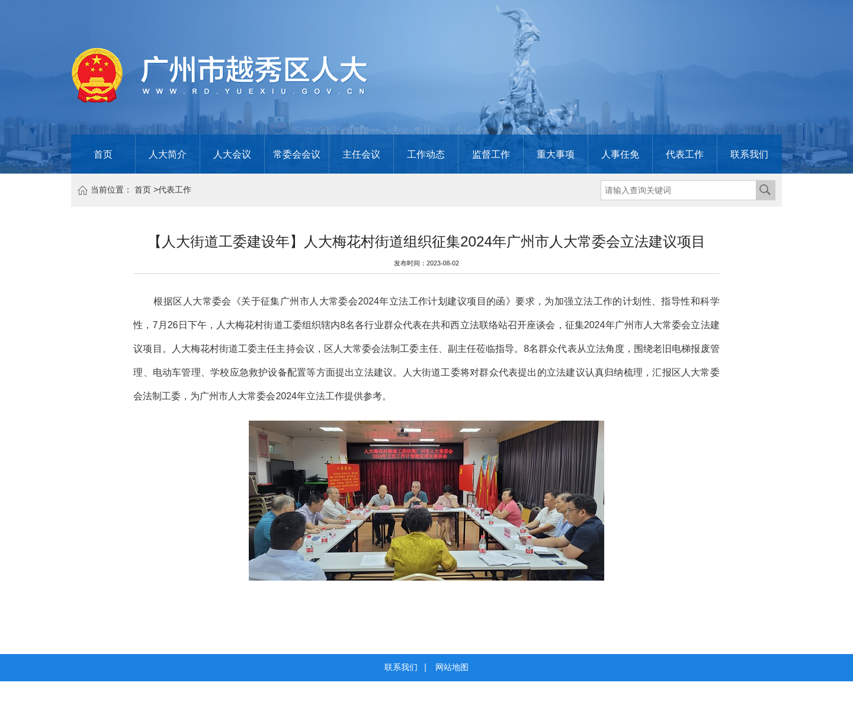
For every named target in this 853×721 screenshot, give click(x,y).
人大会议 (232, 154)
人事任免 (620, 154)
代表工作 (685, 154)
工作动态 (426, 154)
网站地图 (452, 667)
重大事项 (556, 154)
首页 (103, 154)
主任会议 (361, 154)
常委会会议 (296, 154)
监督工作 (491, 154)
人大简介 (168, 154)
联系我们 (749, 154)
